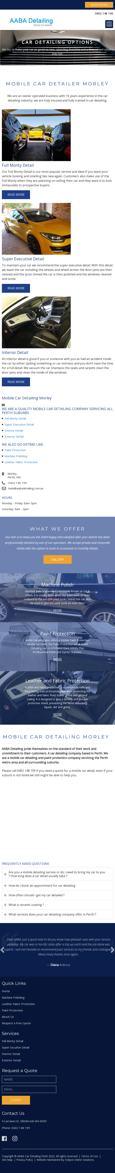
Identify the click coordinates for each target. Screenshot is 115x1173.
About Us (8, 1017)
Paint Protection (15, 450)
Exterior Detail (14, 436)
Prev (112, 949)
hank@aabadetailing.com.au (25, 488)
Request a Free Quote (16, 1023)
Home (6, 991)
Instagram (14, 1138)
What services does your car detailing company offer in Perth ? (52, 914)
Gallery (57, 559)
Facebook (4, 1138)
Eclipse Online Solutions (79, 1160)
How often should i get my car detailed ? (37, 895)
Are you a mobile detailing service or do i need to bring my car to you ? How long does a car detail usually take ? (57, 874)
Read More (16, 195)
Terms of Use (89, 1156)
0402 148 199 (104, 13)
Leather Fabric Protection (21, 462)
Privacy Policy (24, 1160)
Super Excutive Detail (15, 1047)
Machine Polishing (16, 456)
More (57, 610)
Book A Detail (99, 4)
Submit (16, 1100)
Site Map (7, 1160)
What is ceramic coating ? (26, 905)
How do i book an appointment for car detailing (42, 885)
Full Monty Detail (15, 418)
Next (2, 949)
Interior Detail (14, 430)
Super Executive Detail (19, 424)
